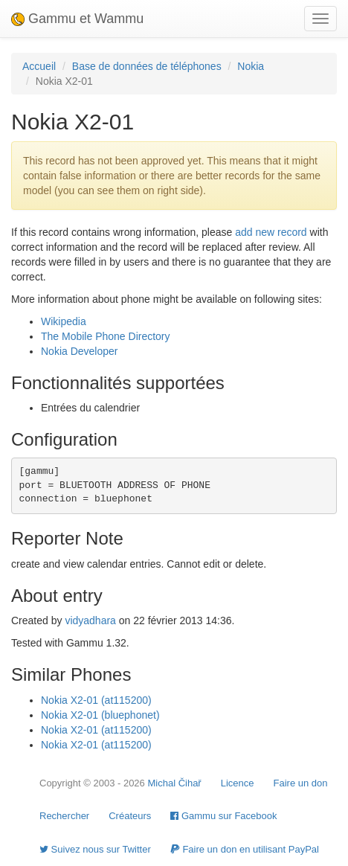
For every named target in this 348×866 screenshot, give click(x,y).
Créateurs (130, 815)
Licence (237, 783)
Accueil (39, 66)
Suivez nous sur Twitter (95, 849)
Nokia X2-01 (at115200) (96, 700)
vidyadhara (90, 620)
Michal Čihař (174, 783)
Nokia (250, 66)
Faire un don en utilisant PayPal (244, 849)
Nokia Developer (79, 351)
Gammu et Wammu (77, 18)
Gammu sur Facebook (223, 815)
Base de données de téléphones (147, 66)
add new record (271, 232)
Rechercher (64, 815)
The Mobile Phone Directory (105, 336)
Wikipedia (63, 321)
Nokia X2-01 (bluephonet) (100, 715)
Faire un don (301, 783)
